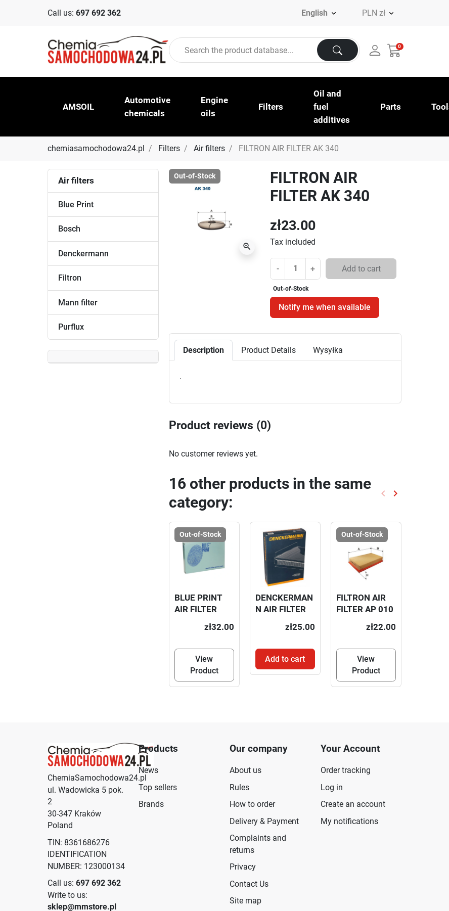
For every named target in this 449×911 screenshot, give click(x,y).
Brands (151, 804)
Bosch (69, 229)
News (148, 770)
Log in (332, 787)
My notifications (349, 821)
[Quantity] (295, 268)
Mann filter (78, 302)
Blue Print (76, 204)
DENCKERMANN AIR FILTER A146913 (284, 609)
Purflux (71, 327)
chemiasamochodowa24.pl (96, 148)
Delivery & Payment (264, 821)
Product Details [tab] (268, 350)
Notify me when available (325, 307)
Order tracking (346, 770)
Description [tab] (203, 350)
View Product (204, 665)
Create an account (353, 804)
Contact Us (249, 884)
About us (245, 770)
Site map (245, 900)
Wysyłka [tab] (328, 350)
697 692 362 (98, 13)
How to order (252, 804)
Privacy (243, 867)
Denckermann (83, 253)
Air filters (209, 148)
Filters (169, 148)
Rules (239, 787)
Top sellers (158, 787)
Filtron (69, 278)
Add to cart (361, 269)
